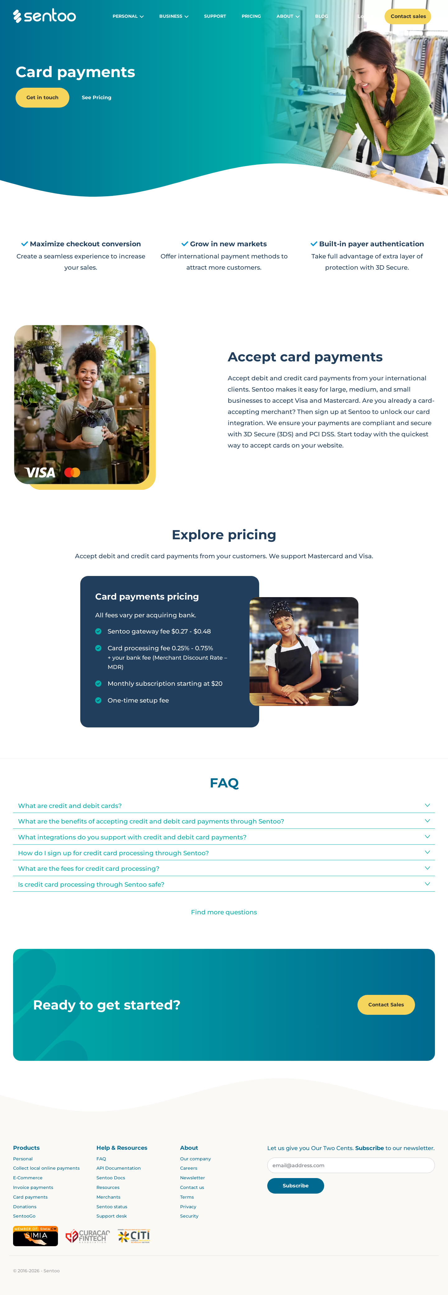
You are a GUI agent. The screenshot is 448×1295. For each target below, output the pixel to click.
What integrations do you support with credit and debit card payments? (132, 837)
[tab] (224, 805)
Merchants (108, 1197)
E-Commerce (28, 1178)
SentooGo (24, 1216)
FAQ (101, 1159)
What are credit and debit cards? (70, 806)
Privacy (188, 1206)
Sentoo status (111, 1206)
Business (174, 16)
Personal (128, 16)
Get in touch (42, 97)
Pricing (251, 16)
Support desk (111, 1216)
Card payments (30, 1197)
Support (215, 16)
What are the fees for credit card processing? (88, 868)
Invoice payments (33, 1187)
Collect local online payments (46, 1168)
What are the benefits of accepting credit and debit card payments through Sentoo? (151, 821)
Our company (195, 1159)
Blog (321, 16)
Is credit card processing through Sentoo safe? (91, 884)
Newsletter (192, 1178)
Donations (24, 1206)
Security (189, 1216)
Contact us (192, 1187)
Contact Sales (386, 1005)
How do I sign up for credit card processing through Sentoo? (113, 853)
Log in (368, 16)
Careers (188, 1168)
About (288, 16)
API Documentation (118, 1168)
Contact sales (408, 16)
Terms (187, 1197)
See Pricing (96, 97)
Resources (107, 1187)
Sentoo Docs (110, 1178)
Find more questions (224, 912)
